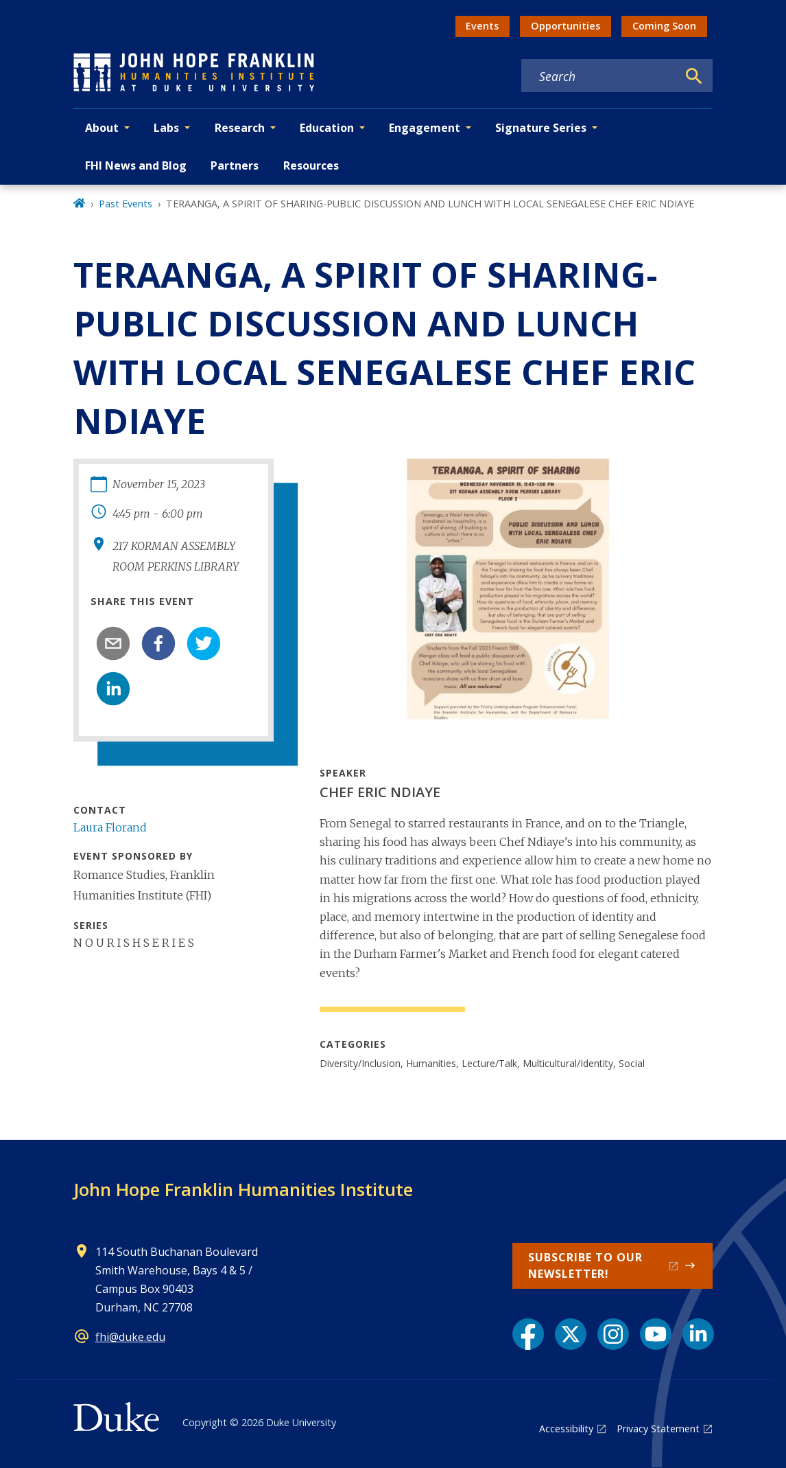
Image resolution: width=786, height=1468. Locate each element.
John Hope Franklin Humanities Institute (243, 1189)
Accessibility (566, 1428)
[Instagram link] (613, 1334)
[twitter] (204, 643)
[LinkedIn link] (698, 1334)
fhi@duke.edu (130, 1336)
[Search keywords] (599, 76)
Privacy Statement (658, 1428)
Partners (235, 165)
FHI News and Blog (136, 165)
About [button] (102, 127)
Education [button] (327, 127)
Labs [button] (166, 127)
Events (482, 25)
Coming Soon (664, 25)
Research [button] (240, 127)
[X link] (570, 1334)
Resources (311, 165)
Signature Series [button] (540, 127)
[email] (113, 643)
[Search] (694, 76)
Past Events (125, 203)
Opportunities (565, 25)
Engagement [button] (424, 127)
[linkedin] (113, 689)
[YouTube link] (655, 1334)
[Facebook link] (528, 1334)
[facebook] (158, 643)
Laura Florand (110, 827)
